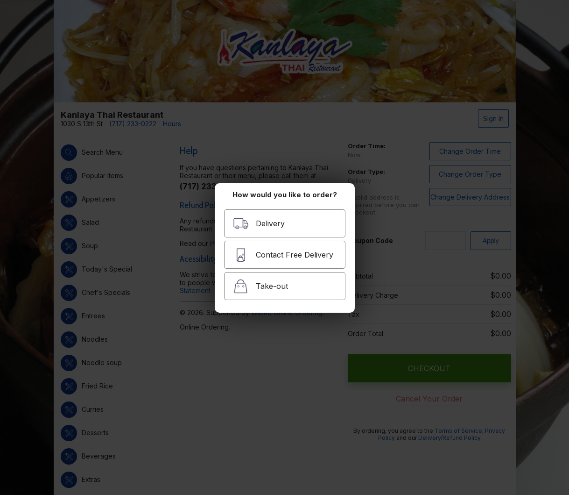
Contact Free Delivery (283, 255)
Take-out (260, 286)
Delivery (259, 223)
